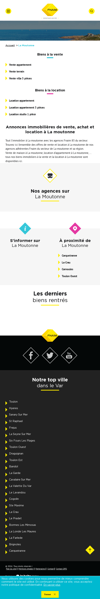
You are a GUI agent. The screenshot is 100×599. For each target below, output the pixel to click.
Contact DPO (61, 569)
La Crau (66, 262)
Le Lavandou (17, 492)
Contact (50, 569)
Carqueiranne (69, 255)
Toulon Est (16, 460)
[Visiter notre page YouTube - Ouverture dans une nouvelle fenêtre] (69, 362)
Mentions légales (25, 569)
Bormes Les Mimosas (22, 525)
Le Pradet (15, 518)
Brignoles (15, 544)
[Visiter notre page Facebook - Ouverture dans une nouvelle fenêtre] (31, 362)
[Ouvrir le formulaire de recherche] (92, 11)
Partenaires (40, 569)
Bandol (13, 466)
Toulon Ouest (69, 276)
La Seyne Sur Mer (20, 434)
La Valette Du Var (20, 486)
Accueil (10, 45)
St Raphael (16, 421)
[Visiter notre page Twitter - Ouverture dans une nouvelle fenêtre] (50, 362)
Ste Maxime (16, 505)
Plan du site (11, 569)
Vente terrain (16, 71)
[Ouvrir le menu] (8, 11)
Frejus (13, 428)
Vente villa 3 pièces (20, 78)
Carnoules (67, 269)
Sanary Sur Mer (18, 414)
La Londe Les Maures (22, 531)
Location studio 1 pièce (22, 114)
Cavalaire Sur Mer (20, 479)
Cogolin (14, 499)
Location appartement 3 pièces (27, 107)
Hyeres (13, 408)
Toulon (13, 402)
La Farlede (16, 538)
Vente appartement (20, 64)
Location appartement (21, 100)
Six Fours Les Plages (22, 441)
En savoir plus (51, 585)
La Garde (15, 473)
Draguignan (16, 453)
